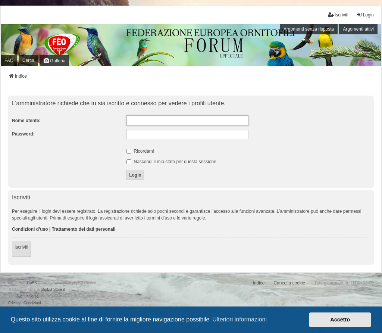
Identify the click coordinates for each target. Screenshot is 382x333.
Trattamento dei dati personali (84, 229)
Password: (23, 134)
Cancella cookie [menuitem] (289, 283)
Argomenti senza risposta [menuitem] (309, 29)
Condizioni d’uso (30, 229)
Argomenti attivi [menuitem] (358, 29)
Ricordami (140, 151)
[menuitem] (14, 303)
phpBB (31, 283)
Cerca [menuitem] (28, 60)
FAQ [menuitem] (8, 60)
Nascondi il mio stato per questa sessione (171, 161)
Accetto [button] (340, 320)
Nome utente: (26, 120)
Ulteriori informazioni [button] (239, 319)
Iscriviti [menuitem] (338, 15)
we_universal (28, 296)
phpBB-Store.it (53, 289)
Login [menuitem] (365, 15)
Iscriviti (21, 247)
